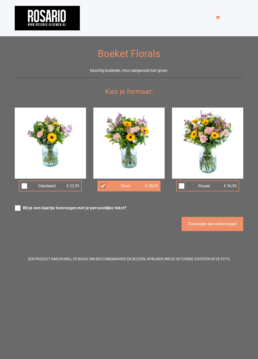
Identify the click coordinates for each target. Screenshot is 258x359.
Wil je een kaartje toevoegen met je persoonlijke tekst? (75, 208)
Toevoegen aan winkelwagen (212, 224)
